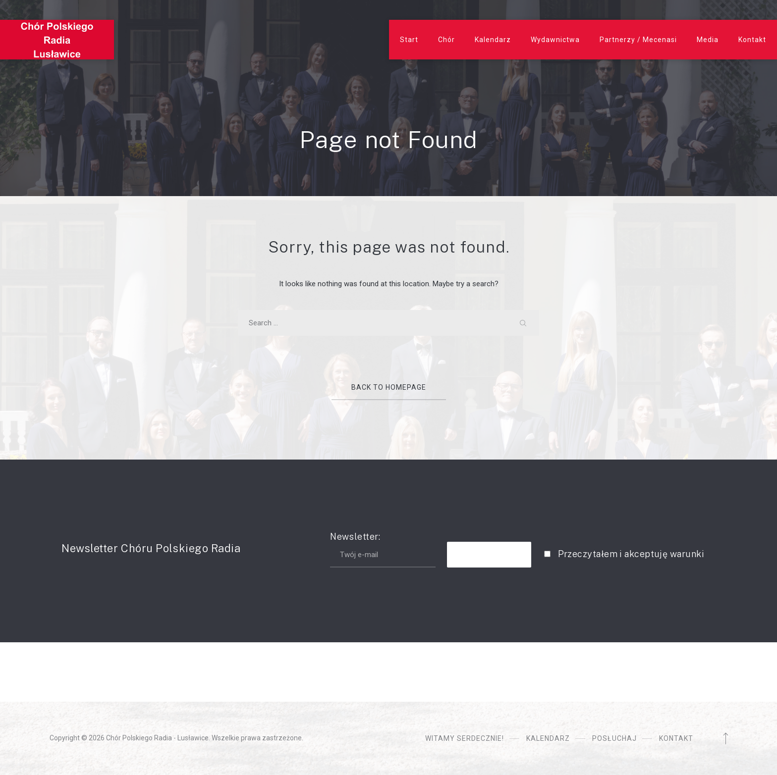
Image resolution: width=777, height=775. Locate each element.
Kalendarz (493, 40)
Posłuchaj (614, 738)
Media (708, 40)
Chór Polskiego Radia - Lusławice (157, 738)
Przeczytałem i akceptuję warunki (631, 554)
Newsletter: (383, 549)
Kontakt (752, 40)
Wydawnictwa (555, 40)
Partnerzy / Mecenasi (638, 40)
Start (409, 40)
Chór (446, 40)
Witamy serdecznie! (464, 738)
